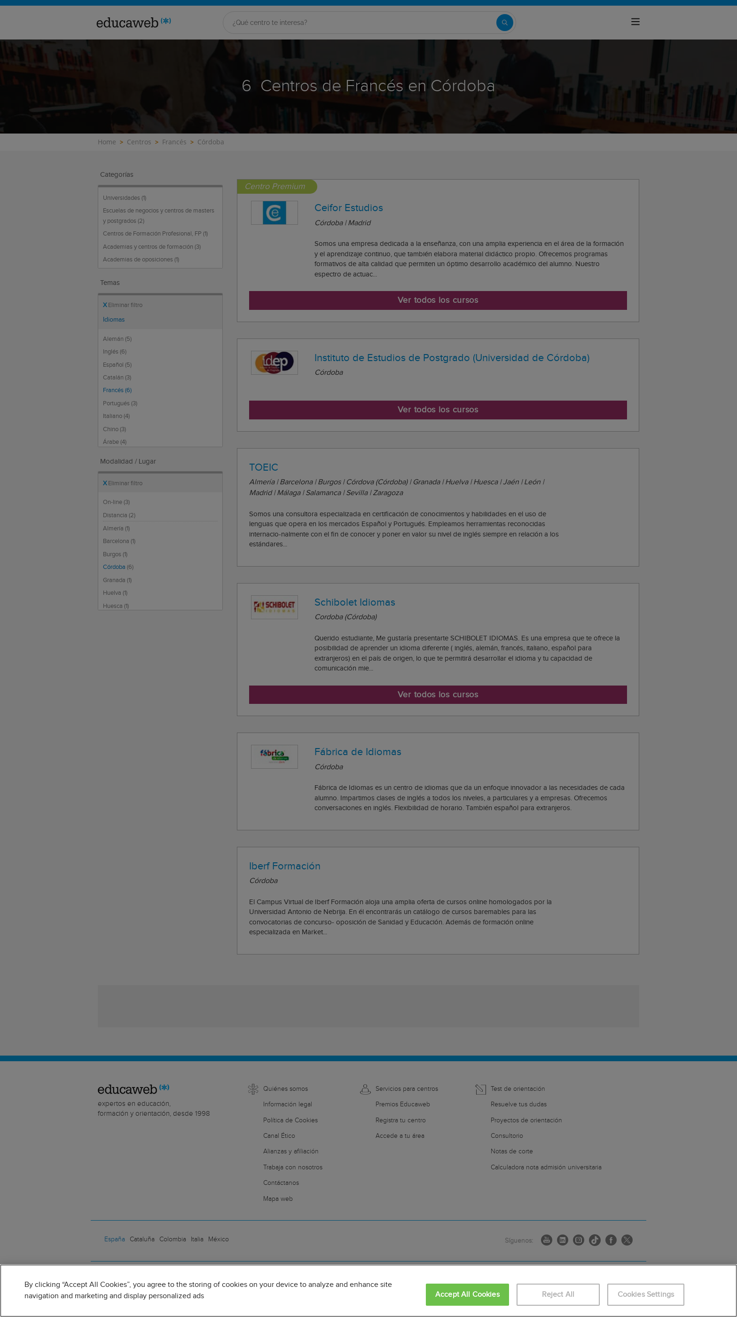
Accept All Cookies (467, 1294)
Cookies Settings (646, 1294)
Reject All (558, 1294)
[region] (368, 1290)
